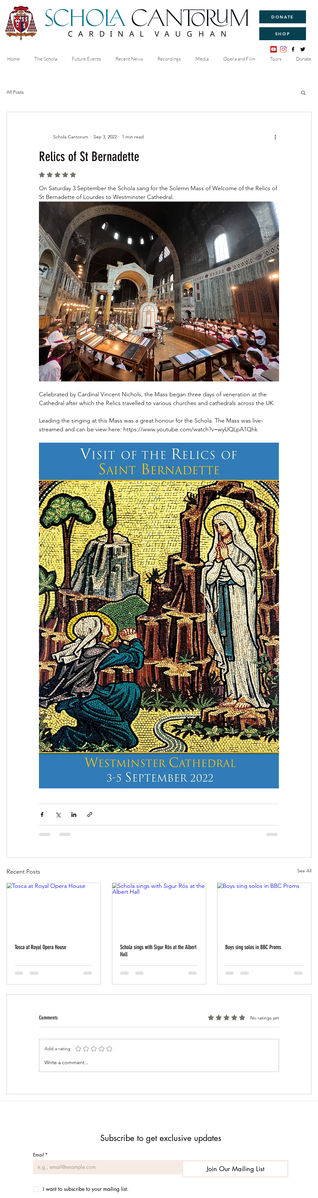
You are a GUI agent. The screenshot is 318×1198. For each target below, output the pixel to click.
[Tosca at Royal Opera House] (54, 909)
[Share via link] (90, 814)
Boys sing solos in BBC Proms (253, 947)
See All (304, 871)
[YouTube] (273, 49)
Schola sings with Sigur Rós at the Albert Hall (158, 951)
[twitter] (303, 49)
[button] (303, 92)
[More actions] (275, 137)
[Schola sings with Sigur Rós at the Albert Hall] (159, 909)
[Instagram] (283, 49)
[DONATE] (282, 16)
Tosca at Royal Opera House (40, 947)
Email (40, 1154)
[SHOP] (282, 33)
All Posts (15, 92)
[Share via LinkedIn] (74, 814)
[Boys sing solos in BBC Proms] (264, 909)
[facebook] (293, 49)
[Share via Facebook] (42, 814)
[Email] (105, 1167)
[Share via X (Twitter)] (58, 814)
